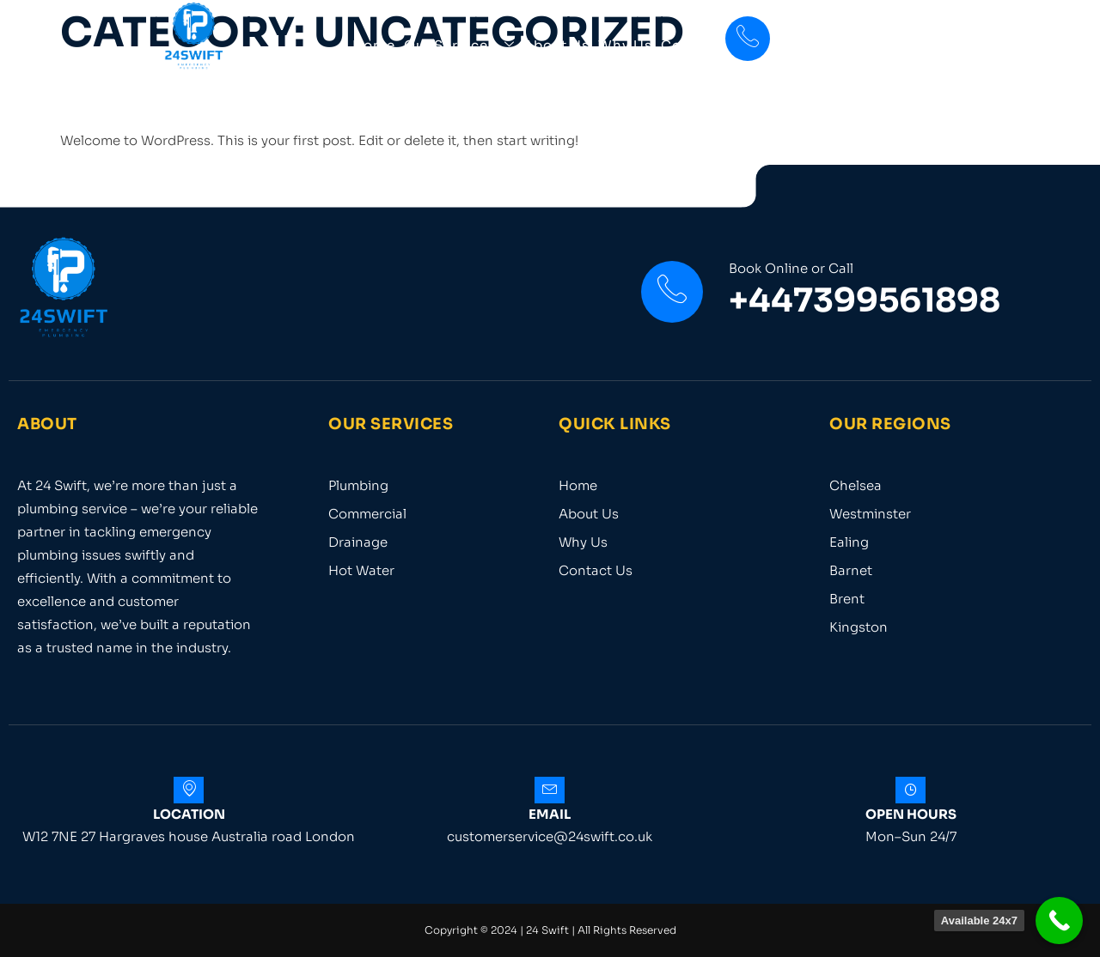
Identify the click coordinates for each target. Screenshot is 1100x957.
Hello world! (163, 93)
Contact (690, 45)
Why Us (625, 45)
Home (373, 45)
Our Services (459, 45)
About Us (556, 45)
